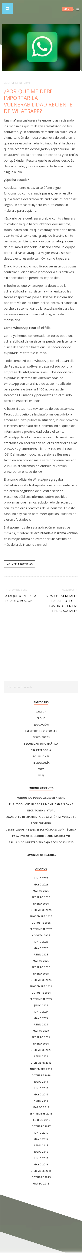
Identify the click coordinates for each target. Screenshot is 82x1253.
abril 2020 (41, 1056)
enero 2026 (41, 903)
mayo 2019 (41, 1094)
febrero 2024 (41, 1037)
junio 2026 (41, 878)
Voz (41, 769)
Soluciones (41, 756)
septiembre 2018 (41, 1113)
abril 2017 (41, 1145)
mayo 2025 (41, 948)
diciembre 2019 (41, 1062)
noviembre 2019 (41, 1069)
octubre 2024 (41, 992)
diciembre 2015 (41, 1170)
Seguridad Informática (41, 743)
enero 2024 (41, 1043)
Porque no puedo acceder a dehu (41, 797)
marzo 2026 (41, 890)
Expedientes (41, 737)
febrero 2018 (41, 1120)
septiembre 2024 (41, 999)
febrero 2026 (41, 897)
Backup (41, 711)
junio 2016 (41, 1158)
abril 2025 (41, 954)
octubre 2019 (41, 1075)
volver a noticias (20, 564)
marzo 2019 (41, 1107)
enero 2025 (41, 973)
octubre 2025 (41, 922)
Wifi (41, 775)
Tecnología (41, 762)
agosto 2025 (41, 935)
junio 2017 (41, 1132)
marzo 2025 (41, 960)
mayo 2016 (41, 1164)
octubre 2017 (41, 1126)
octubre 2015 (41, 1177)
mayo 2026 (41, 884)
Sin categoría (41, 750)
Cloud (41, 718)
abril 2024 (41, 1024)
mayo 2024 (41, 1018)
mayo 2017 (41, 1139)
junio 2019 (41, 1088)
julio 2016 (41, 1151)
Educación (41, 724)
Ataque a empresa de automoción (20, 598)
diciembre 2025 (41, 910)
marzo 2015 (41, 1183)
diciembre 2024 (41, 980)
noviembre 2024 (41, 986)
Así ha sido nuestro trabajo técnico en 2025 (41, 842)
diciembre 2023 (41, 1050)
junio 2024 (41, 1011)
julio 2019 (41, 1081)
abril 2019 (41, 1100)
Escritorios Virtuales (41, 731)
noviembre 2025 (41, 916)
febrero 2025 (41, 967)
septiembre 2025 (41, 929)
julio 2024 (41, 1005)
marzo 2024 (41, 1030)
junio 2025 (41, 941)
